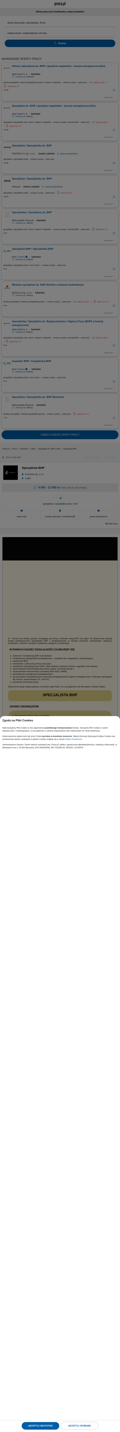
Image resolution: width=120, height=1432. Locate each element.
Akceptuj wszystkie (40, 1426)
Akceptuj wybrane (79, 1426)
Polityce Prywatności (73, 739)
